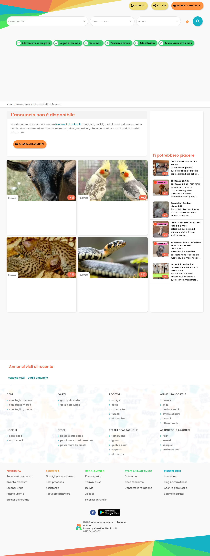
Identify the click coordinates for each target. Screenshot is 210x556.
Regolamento (95, 471)
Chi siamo (131, 476)
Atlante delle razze (175, 488)
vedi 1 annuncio (38, 377)
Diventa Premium (17, 482)
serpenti (116, 449)
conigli (115, 400)
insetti (167, 440)
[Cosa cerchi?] (47, 21)
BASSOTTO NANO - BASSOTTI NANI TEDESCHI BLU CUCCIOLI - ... (186, 245)
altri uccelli (16, 440)
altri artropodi (171, 449)
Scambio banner (174, 493)
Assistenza (52, 488)
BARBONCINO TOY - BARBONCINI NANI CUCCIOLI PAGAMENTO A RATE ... (185, 184)
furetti (115, 414)
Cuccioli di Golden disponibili (181, 205)
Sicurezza (52, 471)
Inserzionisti (171, 476)
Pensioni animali (117, 43)
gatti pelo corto (70, 400)
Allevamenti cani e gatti (33, 43)
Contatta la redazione (138, 488)
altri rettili (117, 454)
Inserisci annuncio (189, 5)
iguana (115, 440)
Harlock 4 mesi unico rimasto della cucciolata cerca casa (184, 267)
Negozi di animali (67, 43)
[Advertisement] (105, 78)
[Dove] (158, 21)
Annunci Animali (23, 104)
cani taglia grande (20, 409)
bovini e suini (171, 409)
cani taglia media (20, 404)
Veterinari (92, 43)
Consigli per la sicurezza (60, 476)
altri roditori (118, 418)
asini (165, 404)
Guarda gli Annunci (31, 144)
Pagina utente (15, 493)
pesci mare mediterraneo (76, 440)
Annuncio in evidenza (19, 476)
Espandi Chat (15, 488)
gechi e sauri (119, 445)
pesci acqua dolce (71, 436)
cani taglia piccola (20, 400)
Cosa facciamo (134, 482)
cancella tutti (16, 377)
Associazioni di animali (175, 43)
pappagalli (15, 436)
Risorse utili (172, 471)
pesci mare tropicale (73, 445)
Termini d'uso (93, 482)
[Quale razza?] (112, 21)
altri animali (170, 423)
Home (9, 104)
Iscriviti (140, 5)
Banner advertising (18, 499)
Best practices (55, 482)
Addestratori (144, 43)
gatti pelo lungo (70, 404)
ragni (166, 436)
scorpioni (168, 445)
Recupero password (58, 493)
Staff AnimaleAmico (138, 471)
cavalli (167, 400)
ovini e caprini (171, 414)
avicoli (167, 418)
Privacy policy (93, 476)
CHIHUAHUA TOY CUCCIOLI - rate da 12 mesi (185, 224)
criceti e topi (119, 409)
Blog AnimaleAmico (176, 482)
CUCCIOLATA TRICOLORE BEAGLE (184, 163)
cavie (114, 404)
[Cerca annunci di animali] (198, 21)
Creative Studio (103, 528)
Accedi (161, 5)
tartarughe (118, 436)
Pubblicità (14, 471)
